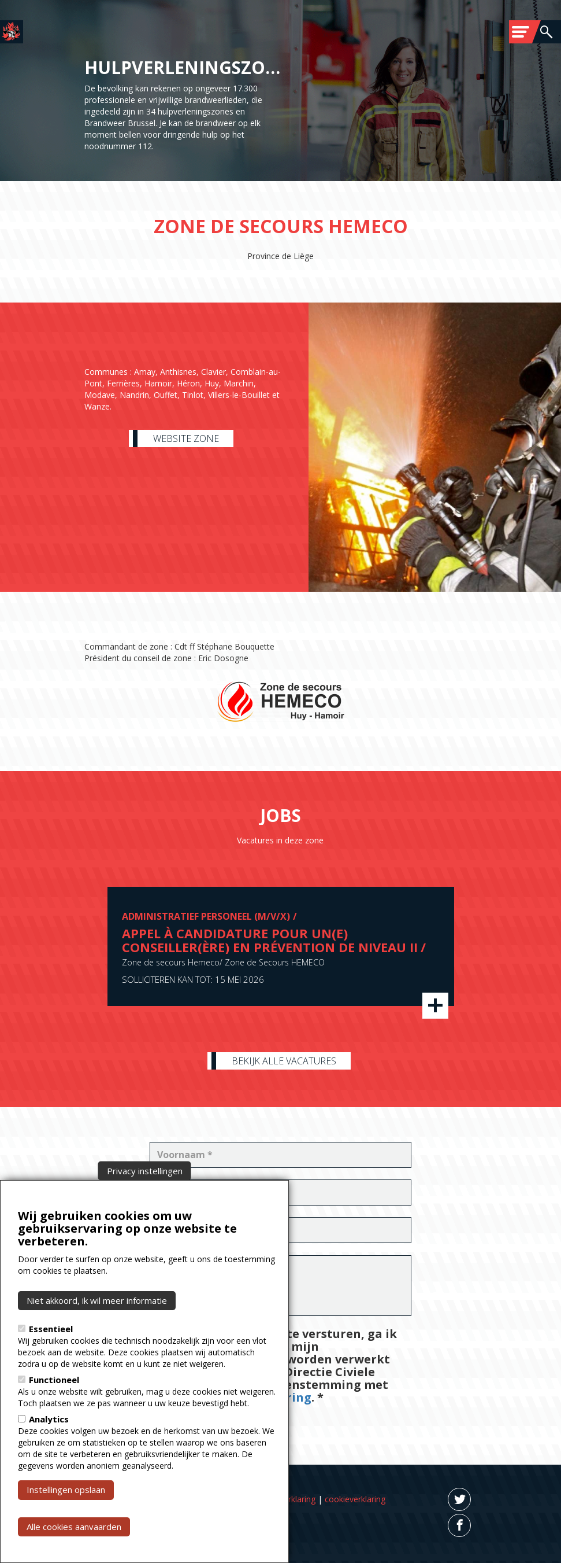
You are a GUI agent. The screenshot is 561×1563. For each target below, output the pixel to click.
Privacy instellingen (145, 1214)
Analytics (49, 1462)
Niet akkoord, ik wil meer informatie (97, 1344)
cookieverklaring (355, 1499)
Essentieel (51, 1372)
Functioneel (54, 1423)
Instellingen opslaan (66, 1533)
